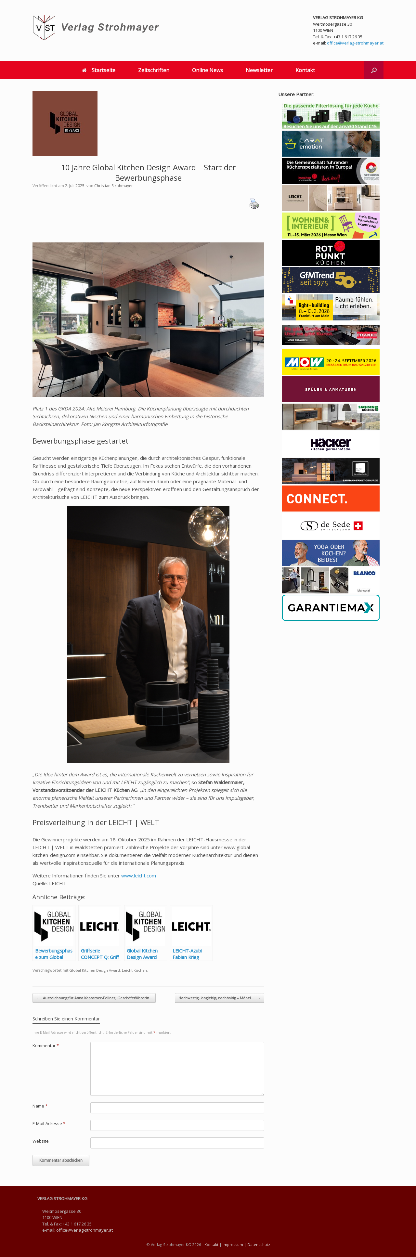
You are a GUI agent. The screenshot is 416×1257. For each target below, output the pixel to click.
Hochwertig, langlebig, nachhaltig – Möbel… (219, 998)
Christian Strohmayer (113, 185)
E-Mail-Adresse (48, 1123)
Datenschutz (258, 1244)
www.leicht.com (138, 875)
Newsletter (259, 70)
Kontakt (305, 70)
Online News (207, 70)
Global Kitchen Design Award (94, 970)
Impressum (233, 1244)
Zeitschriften (153, 70)
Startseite (98, 70)
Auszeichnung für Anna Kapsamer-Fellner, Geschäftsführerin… (94, 998)
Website (40, 1141)
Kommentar (45, 1045)
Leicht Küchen (134, 970)
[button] (374, 70)
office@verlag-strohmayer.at (355, 43)
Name (39, 1106)
